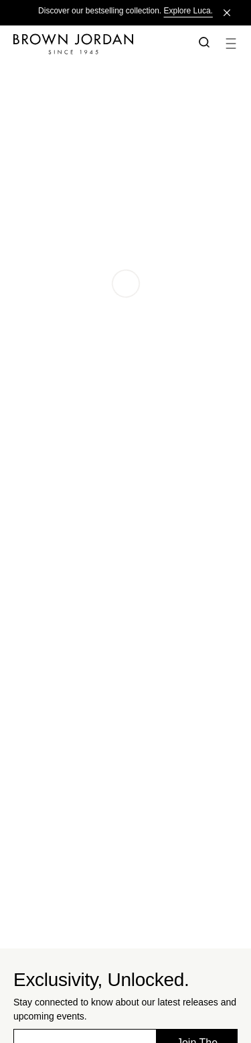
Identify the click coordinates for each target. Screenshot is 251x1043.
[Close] (227, 12)
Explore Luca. (188, 10)
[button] (201, 43)
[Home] (96, 43)
